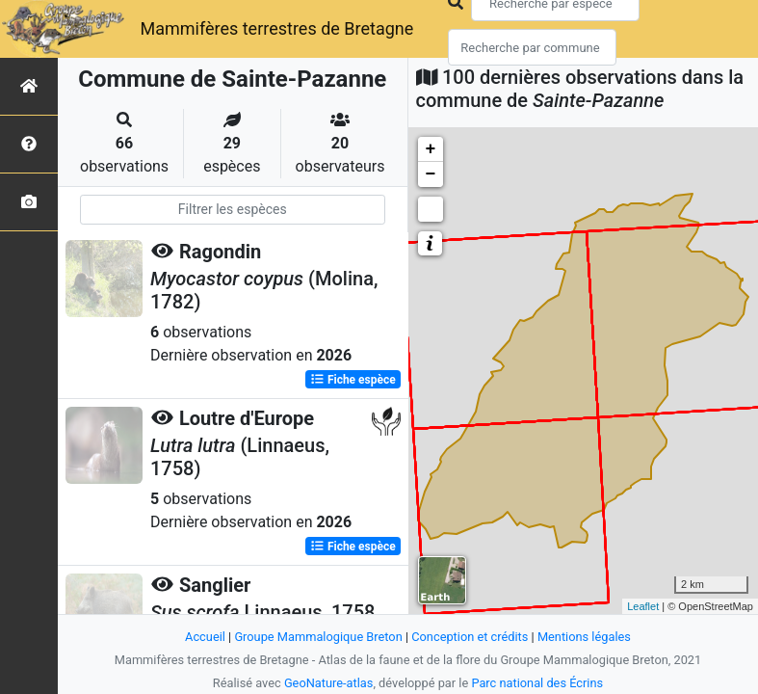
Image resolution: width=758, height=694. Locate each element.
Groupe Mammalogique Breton (318, 636)
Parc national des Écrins (537, 683)
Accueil (205, 636)
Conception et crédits (469, 636)
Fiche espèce (353, 380)
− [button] (431, 174)
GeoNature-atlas (329, 683)
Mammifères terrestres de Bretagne (276, 28)
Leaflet (643, 606)
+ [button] (431, 149)
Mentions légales (584, 636)
